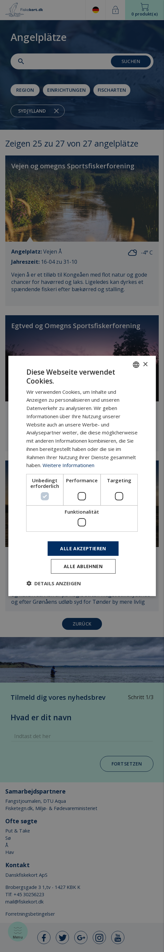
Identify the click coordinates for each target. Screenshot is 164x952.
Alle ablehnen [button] (83, 566)
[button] (53, 583)
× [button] (145, 364)
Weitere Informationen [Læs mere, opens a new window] (68, 465)
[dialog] (82, 476)
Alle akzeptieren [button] (83, 548)
